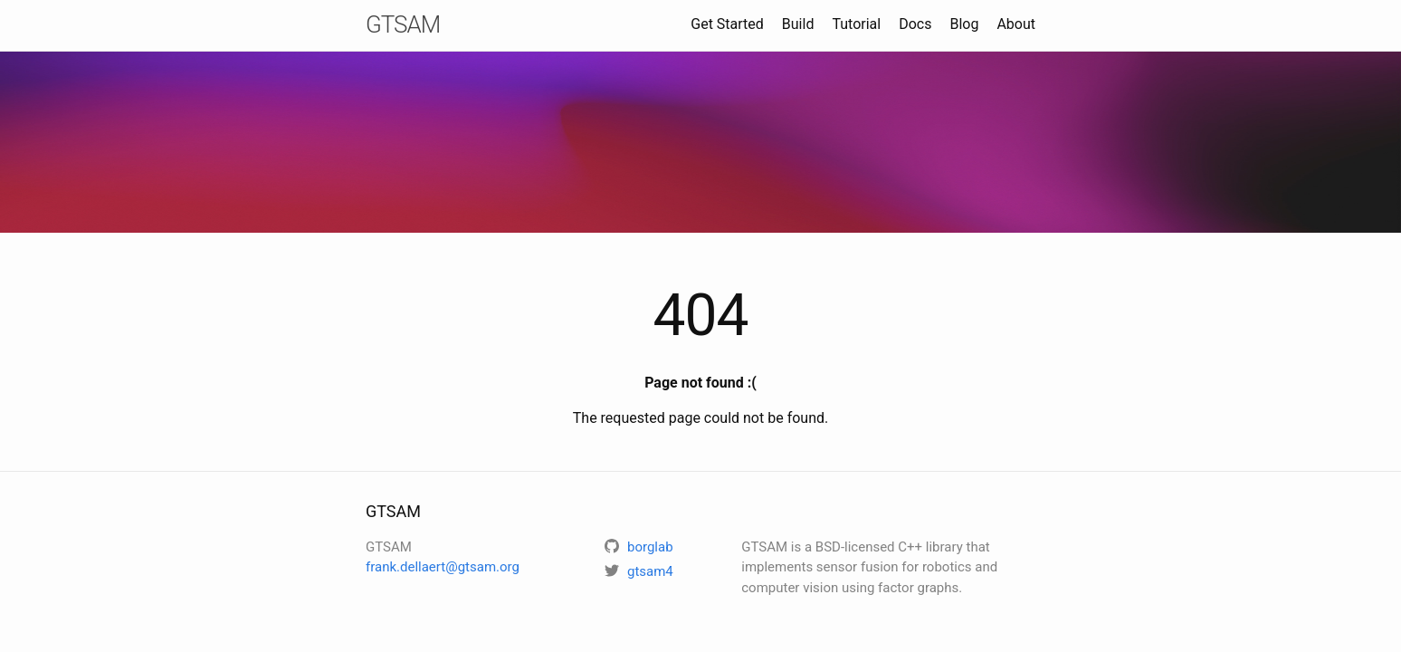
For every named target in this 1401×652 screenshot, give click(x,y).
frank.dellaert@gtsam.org (442, 567)
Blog (963, 24)
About (1015, 24)
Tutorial (856, 24)
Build (798, 24)
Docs (915, 24)
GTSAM (403, 24)
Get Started (727, 24)
